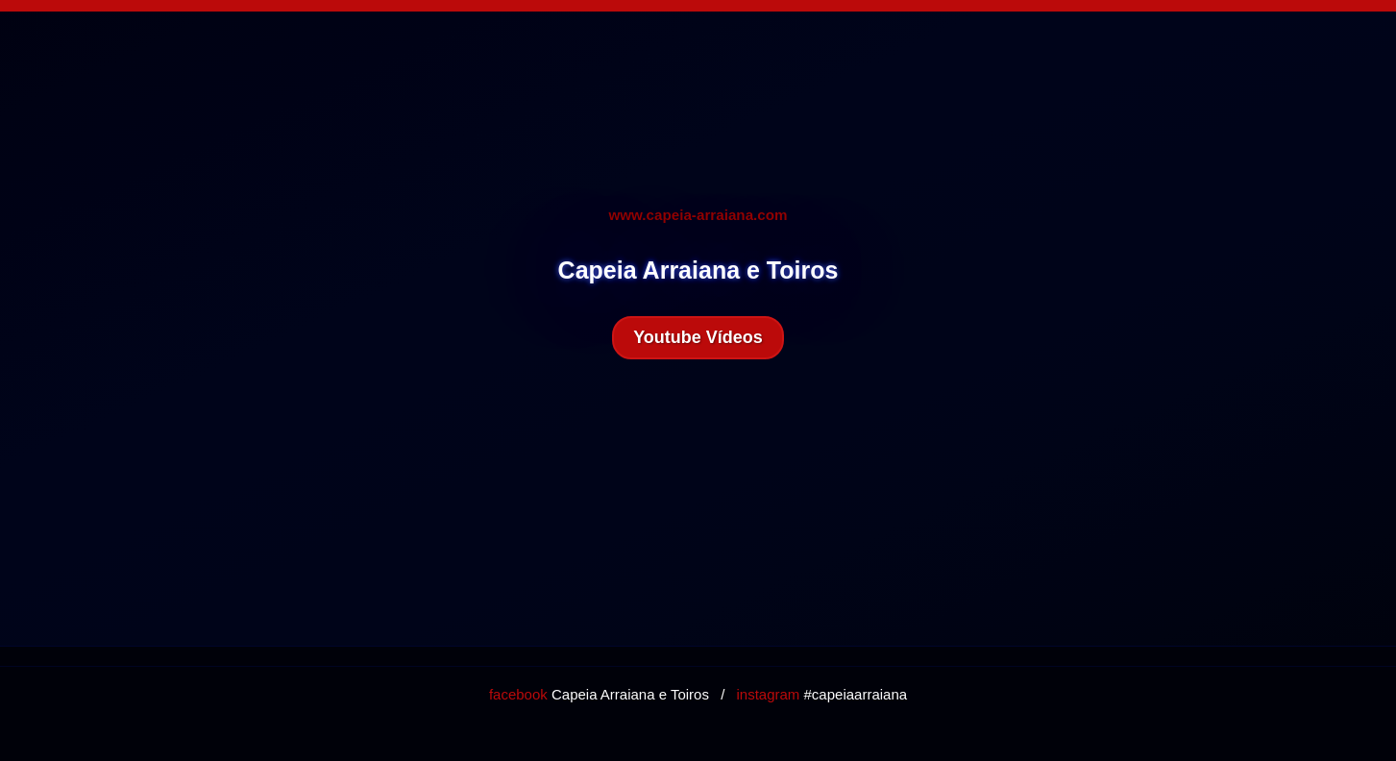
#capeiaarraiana (821, 694)
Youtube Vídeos (698, 337)
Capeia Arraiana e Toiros (599, 694)
